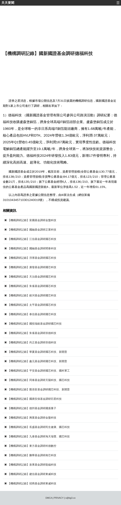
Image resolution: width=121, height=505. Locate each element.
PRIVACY (59, 498)
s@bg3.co (70, 498)
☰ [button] (118, 3)
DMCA (49, 498)
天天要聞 (7, 2)
